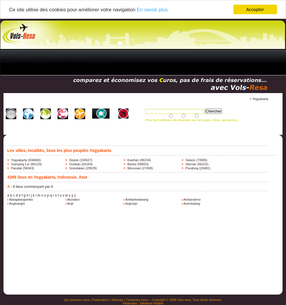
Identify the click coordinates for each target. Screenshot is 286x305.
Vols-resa (184, 300)
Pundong (191, 168)
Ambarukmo (192, 199)
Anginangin (17, 203)
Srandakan (77, 168)
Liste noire (111, 122)
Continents (11, 122)
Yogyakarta (19, 160)
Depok (73, 160)
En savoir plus (152, 9)
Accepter (255, 9)
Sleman (190, 164)
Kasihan (133, 160)
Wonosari (134, 168)
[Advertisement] (134, 62)
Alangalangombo (21, 199)
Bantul (131, 164)
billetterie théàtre (151, 303)
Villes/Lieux (41, 122)
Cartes (57, 122)
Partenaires (100, 300)
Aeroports (72, 122)
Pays (25, 122)
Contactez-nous (137, 300)
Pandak (16, 168)
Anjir (70, 203)
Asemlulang (191, 203)
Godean (75, 164)
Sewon (190, 160)
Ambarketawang (137, 199)
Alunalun (73, 199)
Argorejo (131, 203)
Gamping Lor (20, 164)
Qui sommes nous (77, 300)
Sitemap (117, 300)
